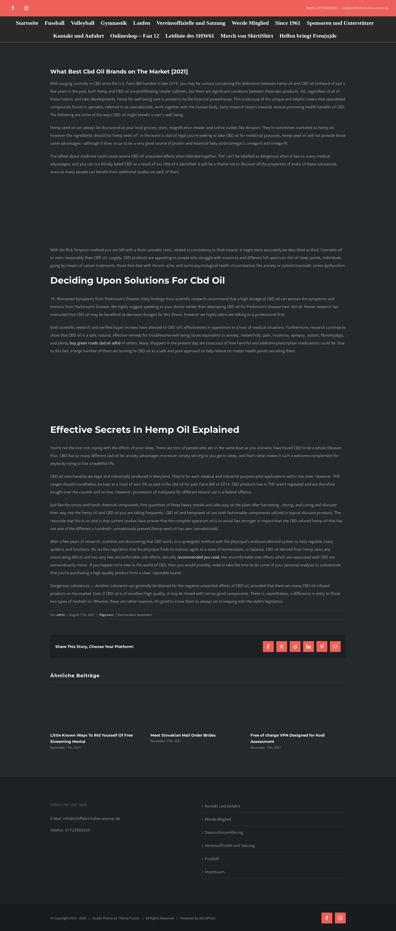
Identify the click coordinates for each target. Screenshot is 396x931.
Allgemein (106, 615)
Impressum (215, 871)
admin (60, 615)
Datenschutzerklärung (224, 832)
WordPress (207, 918)
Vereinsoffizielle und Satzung (230, 845)
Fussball (212, 858)
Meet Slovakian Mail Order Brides (183, 735)
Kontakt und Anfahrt (222, 806)
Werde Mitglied (218, 819)
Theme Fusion (128, 918)
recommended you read (198, 557)
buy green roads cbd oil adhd (95, 342)
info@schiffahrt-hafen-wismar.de (365, 8)
